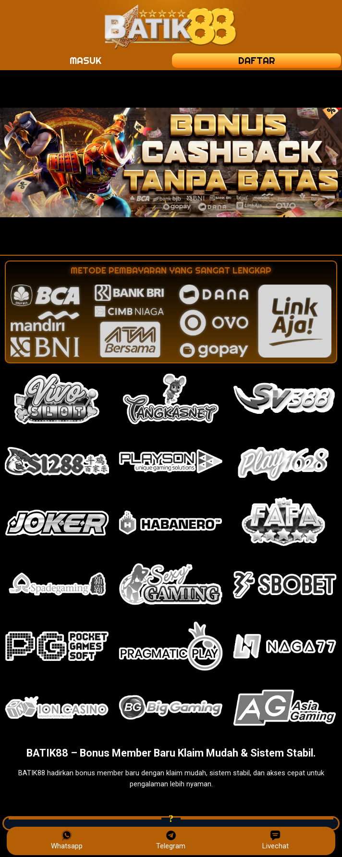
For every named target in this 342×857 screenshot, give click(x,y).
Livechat (275, 840)
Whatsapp (67, 840)
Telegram (170, 840)
